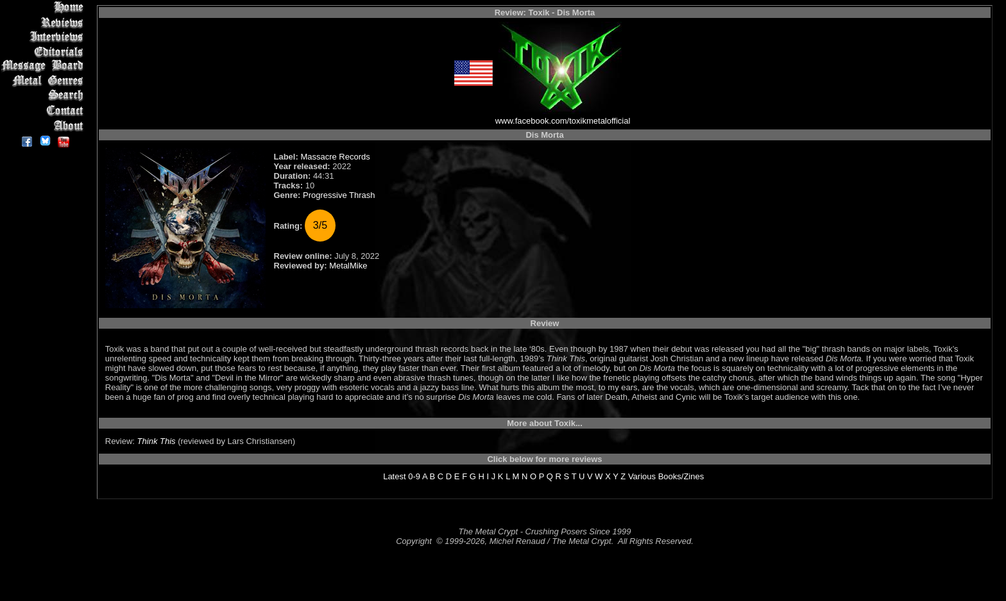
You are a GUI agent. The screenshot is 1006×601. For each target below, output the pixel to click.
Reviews (44, 22)
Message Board (44, 66)
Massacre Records (335, 156)
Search (44, 95)
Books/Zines (681, 476)
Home (44, 7)
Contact (44, 110)
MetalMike (348, 265)
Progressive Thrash (339, 195)
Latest (394, 476)
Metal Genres (44, 81)
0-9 (414, 476)
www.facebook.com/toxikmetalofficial (563, 121)
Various (642, 476)
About (44, 125)
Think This (156, 441)
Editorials (44, 51)
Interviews (44, 36)
